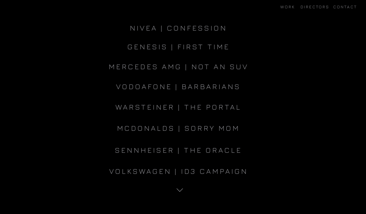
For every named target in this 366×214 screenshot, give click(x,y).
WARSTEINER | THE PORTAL (178, 107)
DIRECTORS (315, 6)
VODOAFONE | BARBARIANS (178, 86)
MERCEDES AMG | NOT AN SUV (178, 66)
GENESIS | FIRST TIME (178, 46)
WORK (287, 6)
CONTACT (345, 6)
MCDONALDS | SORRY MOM (178, 128)
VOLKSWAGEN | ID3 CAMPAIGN (178, 171)
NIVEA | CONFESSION (178, 27)
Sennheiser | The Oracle (178, 150)
